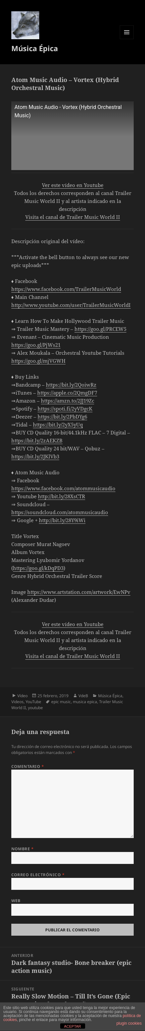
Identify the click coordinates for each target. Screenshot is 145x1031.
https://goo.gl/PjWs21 (36, 344)
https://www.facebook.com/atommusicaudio (63, 488)
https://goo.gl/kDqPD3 (38, 568)
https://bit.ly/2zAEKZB (37, 440)
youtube (35, 707)
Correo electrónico (38, 875)
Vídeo (22, 696)
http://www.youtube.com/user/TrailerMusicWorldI (71, 305)
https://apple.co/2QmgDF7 (67, 392)
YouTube (33, 701)
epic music (61, 701)
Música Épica (34, 48)
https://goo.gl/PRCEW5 (100, 329)
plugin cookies (129, 1023)
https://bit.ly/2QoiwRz (71, 384)
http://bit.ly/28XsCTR (61, 496)
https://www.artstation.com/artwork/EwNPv (78, 592)
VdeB (83, 696)
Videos (17, 701)
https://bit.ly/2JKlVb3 (35, 456)
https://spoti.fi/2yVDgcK (65, 408)
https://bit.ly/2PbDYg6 (62, 416)
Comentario (27, 766)
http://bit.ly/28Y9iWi (62, 520)
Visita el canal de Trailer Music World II (72, 217)
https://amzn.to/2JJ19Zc (67, 400)
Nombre (22, 849)
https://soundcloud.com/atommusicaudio (59, 512)
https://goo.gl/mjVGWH (38, 360)
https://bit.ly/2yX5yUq (58, 424)
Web (16, 900)
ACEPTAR (72, 1026)
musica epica (85, 701)
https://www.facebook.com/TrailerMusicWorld (66, 289)
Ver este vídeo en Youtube (72, 185)
